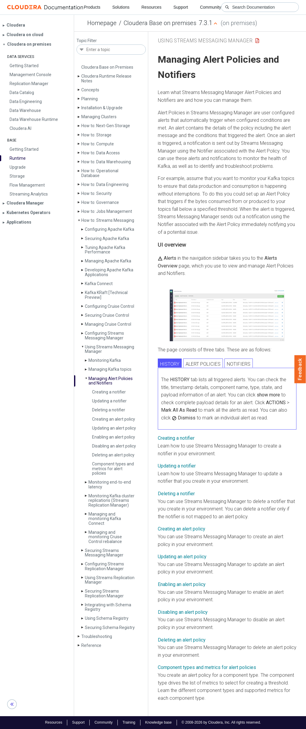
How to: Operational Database (99, 173)
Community (210, 7)
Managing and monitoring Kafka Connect (104, 519)
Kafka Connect (99, 283)
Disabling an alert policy (114, 446)
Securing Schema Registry (110, 627)
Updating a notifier (109, 401)
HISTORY (169, 364)
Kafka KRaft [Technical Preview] (106, 294)
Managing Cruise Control (108, 324)
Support (180, 7)
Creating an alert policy (113, 419)
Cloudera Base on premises (160, 23)
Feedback (300, 369)
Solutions (121, 7)
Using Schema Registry (106, 618)
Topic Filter (86, 41)
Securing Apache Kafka (107, 238)
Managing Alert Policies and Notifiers (110, 380)
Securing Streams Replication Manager (104, 593)
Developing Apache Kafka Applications (109, 272)
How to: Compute (97, 144)
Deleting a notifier (108, 409)
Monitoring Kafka (104, 360)
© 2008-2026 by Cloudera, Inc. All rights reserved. (221, 722)
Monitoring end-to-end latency (109, 484)
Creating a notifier (109, 392)
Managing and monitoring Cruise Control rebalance (105, 537)
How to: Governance (100, 202)
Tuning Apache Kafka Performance (105, 249)
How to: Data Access (100, 152)
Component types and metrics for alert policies (113, 469)
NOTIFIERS (238, 364)
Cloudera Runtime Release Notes (106, 78)
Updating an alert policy (114, 428)
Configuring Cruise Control (109, 306)
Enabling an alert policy (113, 437)
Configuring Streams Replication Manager (104, 566)
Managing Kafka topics (109, 369)
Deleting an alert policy (113, 455)
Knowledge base (158, 722)
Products (92, 7)
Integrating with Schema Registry (108, 607)
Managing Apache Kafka (108, 261)
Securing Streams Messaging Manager (104, 552)
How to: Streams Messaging (107, 220)
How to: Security (96, 193)
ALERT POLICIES (203, 364)
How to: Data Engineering (104, 184)
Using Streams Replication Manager (109, 580)
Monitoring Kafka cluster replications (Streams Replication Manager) (111, 500)
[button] (227, 315)
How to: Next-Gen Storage (105, 125)
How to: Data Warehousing (106, 161)
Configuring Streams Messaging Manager (104, 335)
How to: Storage (96, 135)
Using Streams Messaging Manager (109, 349)
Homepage (102, 23)
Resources (151, 7)
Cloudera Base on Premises (107, 67)
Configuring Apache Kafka (109, 229)
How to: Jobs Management (106, 211)
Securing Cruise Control (107, 315)
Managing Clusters (99, 116)
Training (129, 722)
